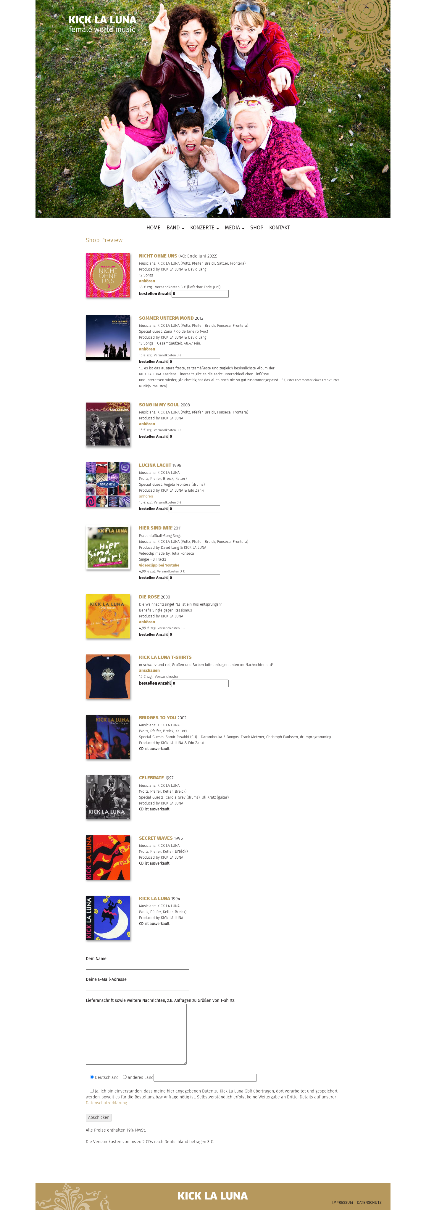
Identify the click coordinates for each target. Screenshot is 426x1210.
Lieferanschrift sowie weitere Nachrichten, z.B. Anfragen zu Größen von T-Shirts (160, 1032)
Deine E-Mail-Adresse (137, 983)
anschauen (149, 670)
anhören (147, 281)
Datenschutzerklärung (106, 1103)
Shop (256, 228)
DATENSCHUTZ (369, 1203)
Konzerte (204, 228)
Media (234, 228)
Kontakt (279, 228)
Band (175, 228)
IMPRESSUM (342, 1203)
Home (153, 228)
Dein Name (137, 962)
